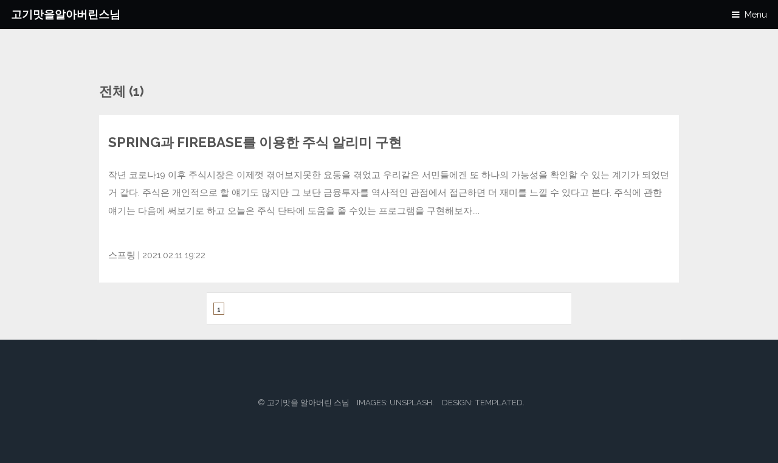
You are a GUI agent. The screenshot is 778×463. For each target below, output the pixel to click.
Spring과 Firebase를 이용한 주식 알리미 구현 (255, 142)
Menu (756, 14)
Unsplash (411, 402)
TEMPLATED (499, 402)
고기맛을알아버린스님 (65, 14)
